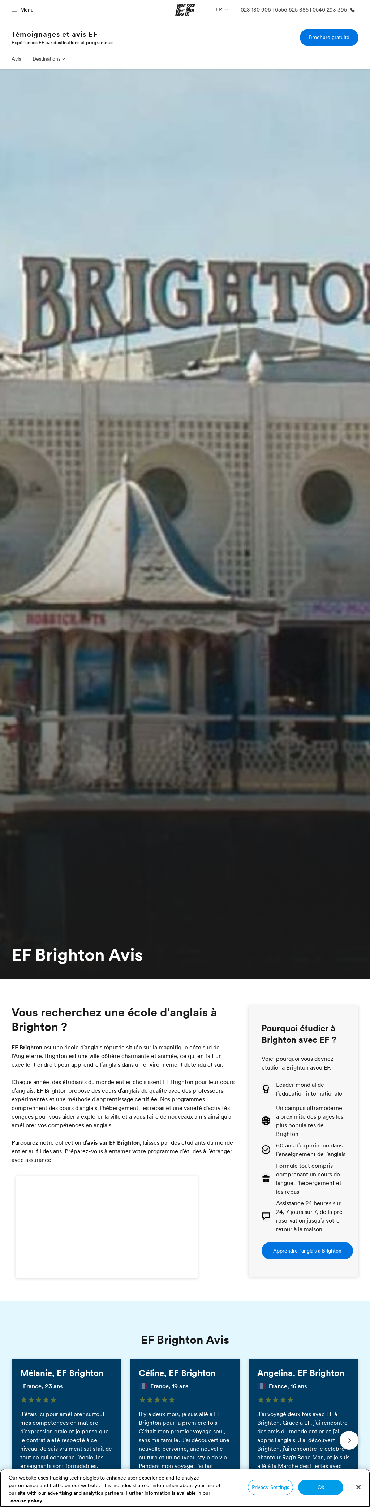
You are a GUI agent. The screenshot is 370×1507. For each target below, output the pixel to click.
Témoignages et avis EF (55, 34)
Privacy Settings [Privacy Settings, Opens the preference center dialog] (270, 1487)
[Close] (358, 1487)
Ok (321, 1487)
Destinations (46, 58)
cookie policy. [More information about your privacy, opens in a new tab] (26, 1500)
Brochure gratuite (329, 37)
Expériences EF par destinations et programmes (62, 42)
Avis (16, 58)
